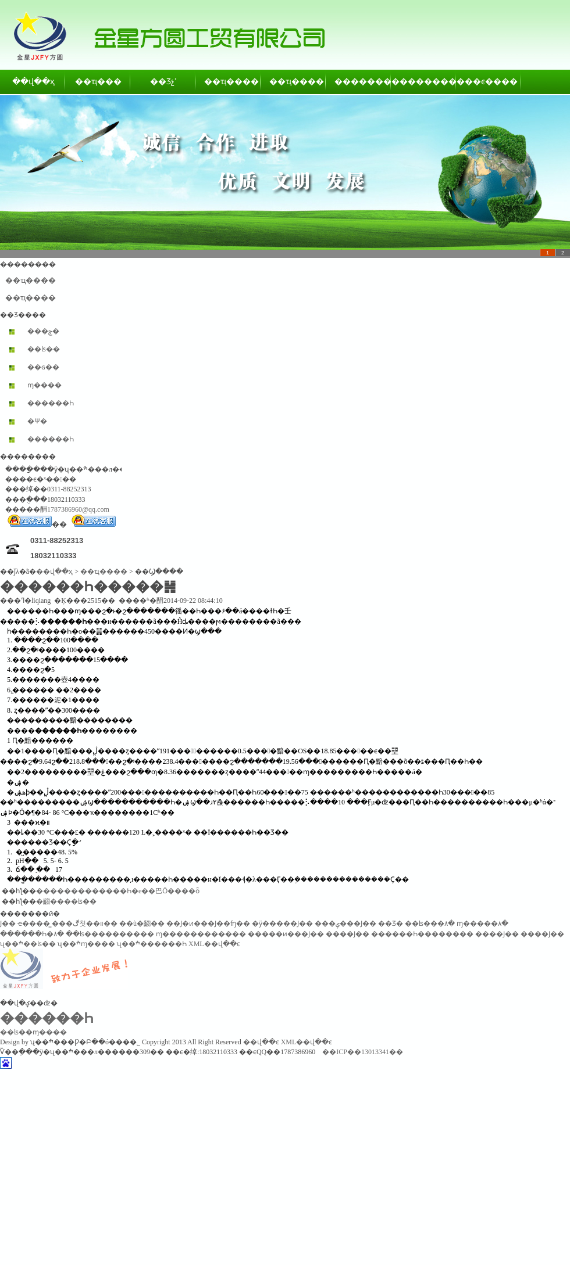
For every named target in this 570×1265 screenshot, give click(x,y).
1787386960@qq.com (78, 509)
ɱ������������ (201, 934)
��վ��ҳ (33, 81)
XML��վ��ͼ (214, 944)
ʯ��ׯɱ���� (86, 944)
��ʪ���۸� (430, 923)
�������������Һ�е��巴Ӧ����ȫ (118, 891)
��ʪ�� (43, 349)
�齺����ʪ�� (66, 901)
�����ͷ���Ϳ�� (286, 934)
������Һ (50, 403)
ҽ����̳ (33, 923)
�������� (358, 81)
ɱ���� (44, 385)
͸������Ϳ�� (8, 923)
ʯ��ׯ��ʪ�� (28, 944)
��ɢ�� (43, 367)
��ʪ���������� (110, 934)
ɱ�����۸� (482, 923)
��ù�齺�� (142, 923)
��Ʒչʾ (163, 81)
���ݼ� (43, 331)
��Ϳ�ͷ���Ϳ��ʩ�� (208, 923)
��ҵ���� (228, 81)
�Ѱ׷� (37, 421)
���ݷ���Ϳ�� (345, 923)
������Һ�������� (422, 934)
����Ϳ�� (347, 934)
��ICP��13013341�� (362, 1052)
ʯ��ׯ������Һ (152, 944)
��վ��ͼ (261, 1042)
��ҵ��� (98, 81)
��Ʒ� (390, 923)
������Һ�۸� (32, 934)
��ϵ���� (489, 81)
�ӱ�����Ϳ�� (282, 923)
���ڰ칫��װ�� (84, 923)
